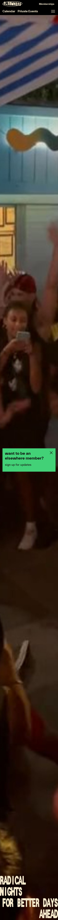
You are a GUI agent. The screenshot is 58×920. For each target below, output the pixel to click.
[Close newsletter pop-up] (51, 453)
